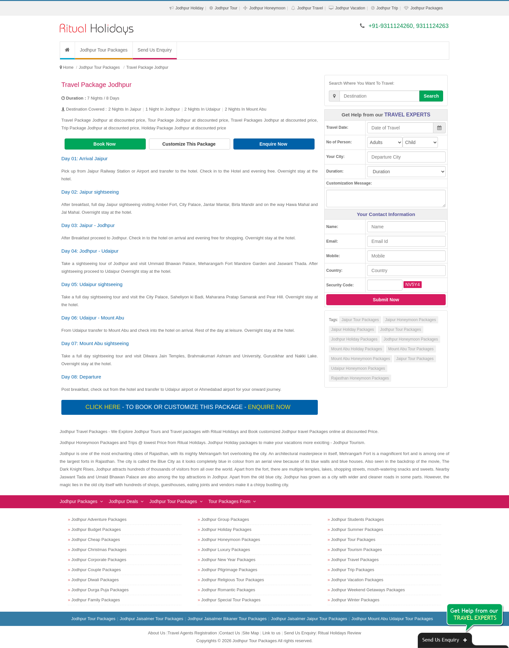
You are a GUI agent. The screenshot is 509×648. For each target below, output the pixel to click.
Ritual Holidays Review (339, 632)
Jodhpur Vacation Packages (357, 579)
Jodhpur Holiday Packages (354, 339)
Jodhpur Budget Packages (96, 529)
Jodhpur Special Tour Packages (231, 599)
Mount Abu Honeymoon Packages (360, 358)
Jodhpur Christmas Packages (99, 549)
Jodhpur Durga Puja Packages (100, 589)
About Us (156, 632)
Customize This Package (189, 144)
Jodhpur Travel (310, 8)
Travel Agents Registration (192, 632)
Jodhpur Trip (387, 8)
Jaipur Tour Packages (360, 320)
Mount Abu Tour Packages (411, 349)
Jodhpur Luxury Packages (225, 549)
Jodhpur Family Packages (95, 599)
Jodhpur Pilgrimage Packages (229, 569)
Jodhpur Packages (427, 8)
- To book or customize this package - (188, 407)
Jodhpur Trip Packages (352, 569)
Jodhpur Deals (123, 501)
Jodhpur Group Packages (225, 519)
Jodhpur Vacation (350, 8)
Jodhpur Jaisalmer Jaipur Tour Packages (309, 618)
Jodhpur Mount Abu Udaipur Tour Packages (392, 618)
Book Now (105, 144)
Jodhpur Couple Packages (96, 569)
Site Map (250, 632)
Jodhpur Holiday (189, 8)
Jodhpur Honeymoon (267, 8)
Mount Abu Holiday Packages (356, 349)
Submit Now (386, 299)
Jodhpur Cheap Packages (95, 539)
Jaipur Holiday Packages (352, 329)
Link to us (271, 632)
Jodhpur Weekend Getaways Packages (368, 589)
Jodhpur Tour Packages (104, 50)
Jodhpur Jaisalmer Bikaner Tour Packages (227, 618)
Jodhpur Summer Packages (357, 529)
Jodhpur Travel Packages (355, 559)
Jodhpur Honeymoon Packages (411, 339)
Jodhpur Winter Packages (355, 599)
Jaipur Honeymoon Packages (410, 320)
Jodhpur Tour (226, 8)
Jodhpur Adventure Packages (99, 519)
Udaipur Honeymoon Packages (358, 368)
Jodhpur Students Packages (357, 519)
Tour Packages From (229, 501)
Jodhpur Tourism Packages (356, 549)
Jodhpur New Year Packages (228, 559)
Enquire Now (273, 144)
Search (431, 96)
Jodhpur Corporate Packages (98, 559)
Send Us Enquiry (155, 50)
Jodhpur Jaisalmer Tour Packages (151, 618)
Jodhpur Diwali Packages (95, 579)
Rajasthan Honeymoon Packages (360, 378)
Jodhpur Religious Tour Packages (232, 579)
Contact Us (229, 632)
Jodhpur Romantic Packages (228, 589)
